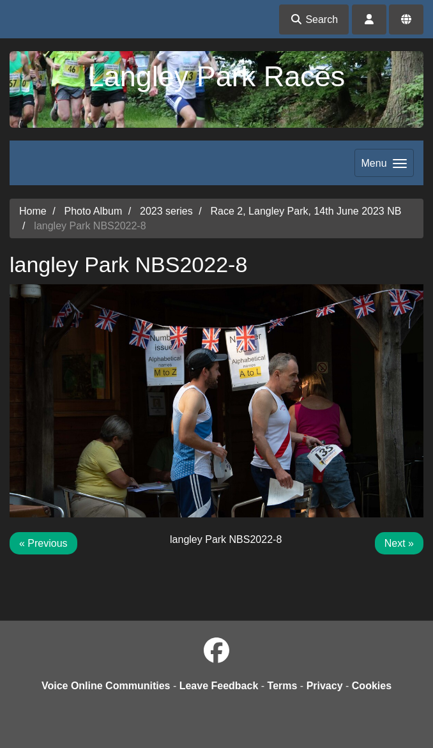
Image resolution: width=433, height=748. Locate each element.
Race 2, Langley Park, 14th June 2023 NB (306, 211)
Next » (399, 543)
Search (314, 19)
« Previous (43, 543)
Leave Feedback (219, 685)
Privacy (325, 685)
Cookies (371, 685)
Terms (283, 685)
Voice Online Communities (106, 685)
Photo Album (93, 211)
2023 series (166, 211)
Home (33, 211)
